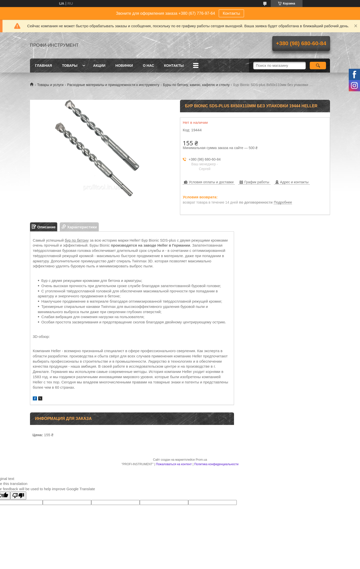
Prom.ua (201, 459)
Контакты (231, 13)
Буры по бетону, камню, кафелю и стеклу (196, 85)
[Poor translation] (18, 495)
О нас (148, 66)
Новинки (124, 66)
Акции (99, 66)
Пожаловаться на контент (174, 464)
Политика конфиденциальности (216, 464)
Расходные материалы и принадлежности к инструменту (113, 85)
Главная (43, 66)
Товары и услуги (50, 85)
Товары (70, 66)
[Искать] (318, 65)
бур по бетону (77, 240)
